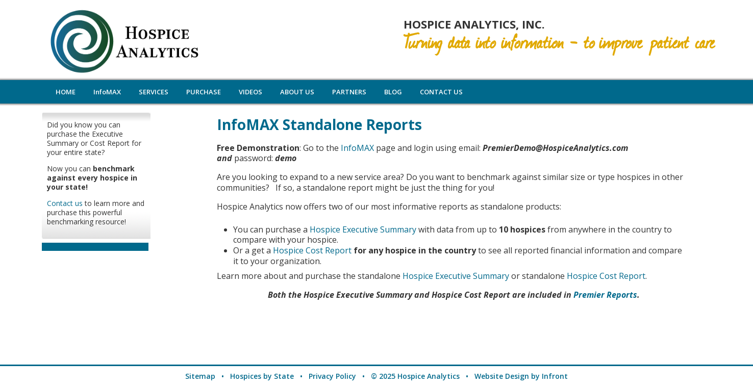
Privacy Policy (332, 376)
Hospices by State (262, 376)
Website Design (501, 376)
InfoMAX (357, 147)
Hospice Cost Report (313, 250)
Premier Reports (605, 294)
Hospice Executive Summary (363, 229)
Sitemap (200, 376)
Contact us (65, 203)
